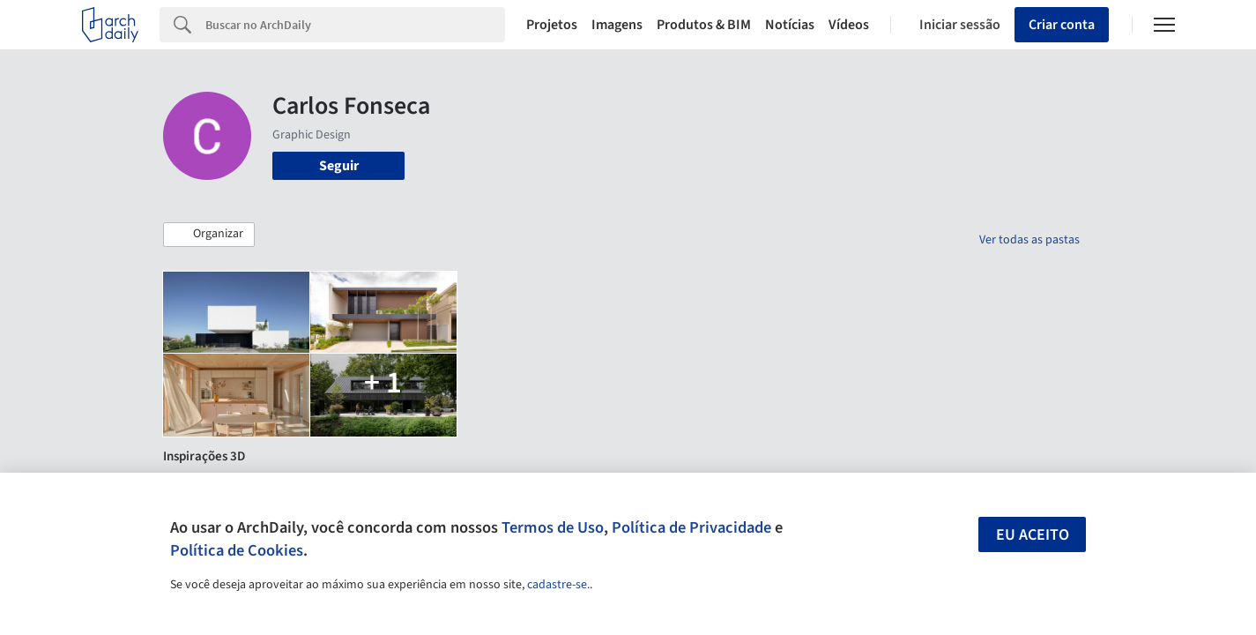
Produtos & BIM (704, 25)
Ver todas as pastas (1029, 240)
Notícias (789, 25)
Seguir (339, 166)
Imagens (617, 25)
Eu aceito (1032, 535)
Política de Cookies (236, 550)
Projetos (551, 25)
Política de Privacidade (691, 527)
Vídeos (849, 25)
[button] (209, 234)
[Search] (355, 24)
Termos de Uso (553, 527)
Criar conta (1062, 24)
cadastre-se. (558, 585)
